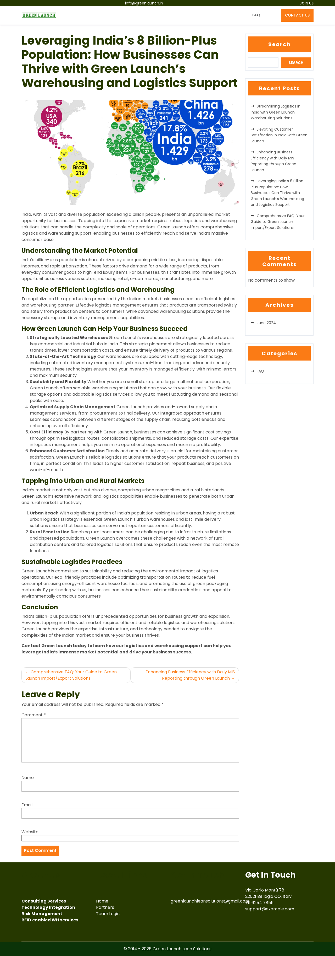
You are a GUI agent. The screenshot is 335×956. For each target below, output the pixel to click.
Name (27, 778)
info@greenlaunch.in (144, 3)
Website (29, 832)
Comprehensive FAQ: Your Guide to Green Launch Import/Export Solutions (71, 675)
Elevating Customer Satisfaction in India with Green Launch (279, 135)
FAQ (256, 15)
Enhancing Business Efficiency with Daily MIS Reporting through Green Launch (190, 675)
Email (26, 805)
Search (279, 44)
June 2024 (266, 322)
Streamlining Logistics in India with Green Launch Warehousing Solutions (275, 112)
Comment (33, 715)
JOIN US (307, 3)
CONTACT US (297, 15)
